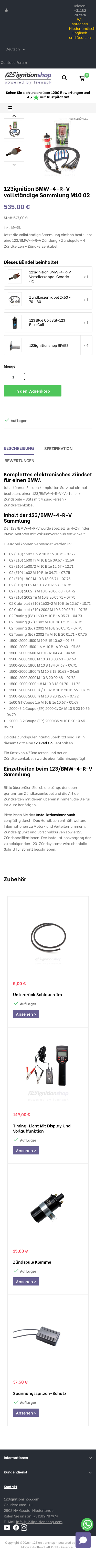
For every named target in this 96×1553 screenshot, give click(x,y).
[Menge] (13, 376)
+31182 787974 (45, 1516)
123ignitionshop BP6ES (48, 345)
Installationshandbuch (55, 814)
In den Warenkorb (32, 391)
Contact (8, 62)
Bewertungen (19, 460)
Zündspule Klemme (32, 1261)
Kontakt (10, 1486)
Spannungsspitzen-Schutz (39, 1393)
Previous (14, 164)
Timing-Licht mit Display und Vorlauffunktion (42, 1128)
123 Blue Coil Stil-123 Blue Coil (47, 322)
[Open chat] (83, 1540)
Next (14, 115)
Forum (21, 62)
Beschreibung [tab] (19, 448)
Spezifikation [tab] (58, 448)
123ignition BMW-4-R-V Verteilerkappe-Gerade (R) (50, 276)
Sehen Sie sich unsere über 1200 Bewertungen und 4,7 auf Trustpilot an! (48, 95)
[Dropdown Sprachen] (16, 49)
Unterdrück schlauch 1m (37, 994)
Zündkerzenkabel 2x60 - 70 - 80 (50, 299)
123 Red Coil (44, 742)
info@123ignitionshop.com (39, 1521)
